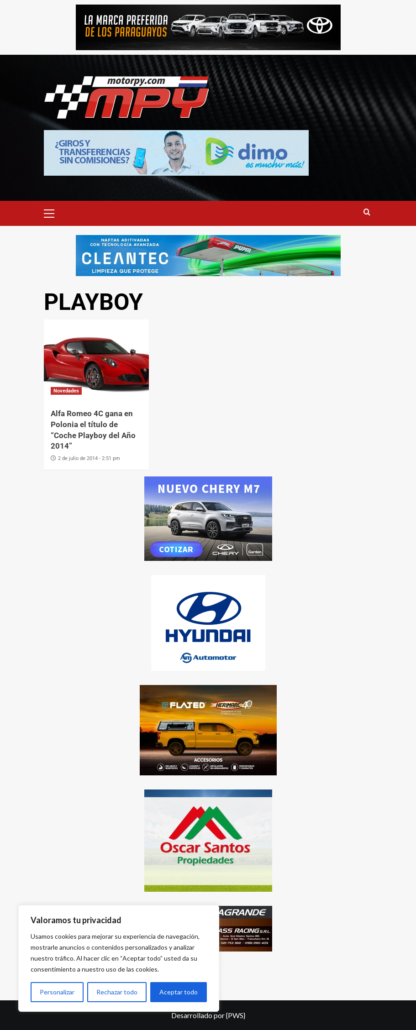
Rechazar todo (116, 992)
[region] (118, 958)
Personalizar (57, 992)
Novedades (66, 391)
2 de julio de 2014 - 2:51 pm (89, 458)
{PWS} (235, 1015)
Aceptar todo (178, 992)
